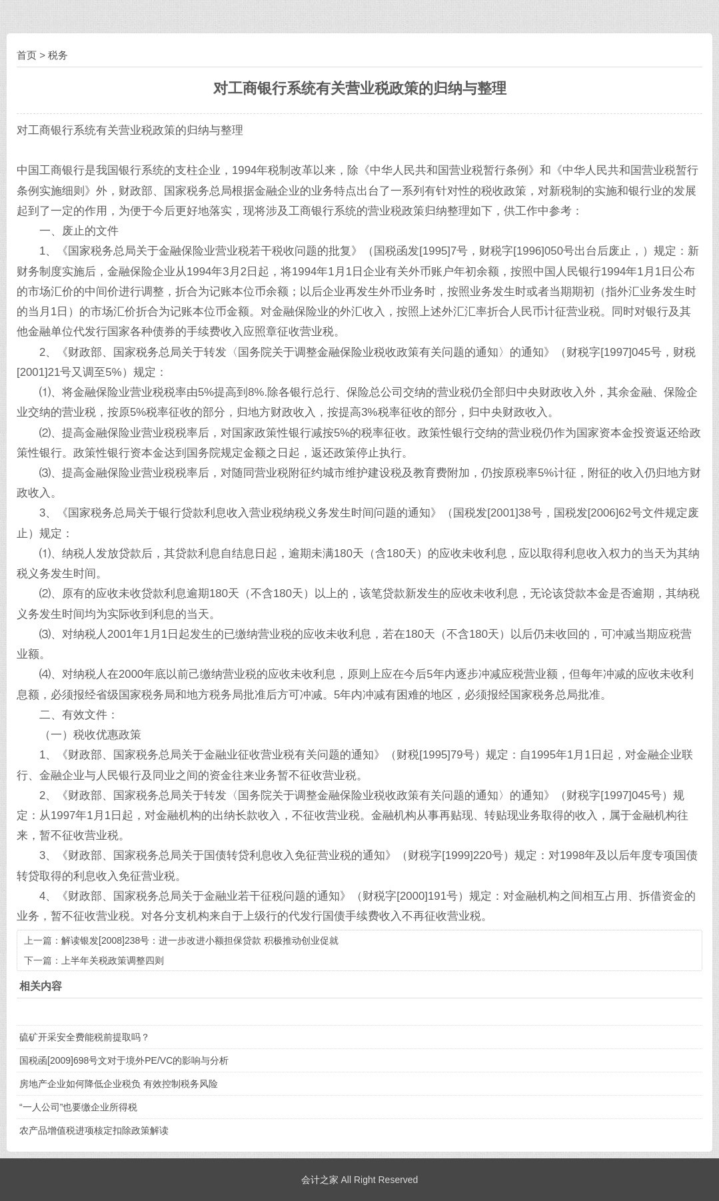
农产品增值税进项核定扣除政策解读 (94, 1130)
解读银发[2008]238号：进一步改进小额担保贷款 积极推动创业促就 (200, 940)
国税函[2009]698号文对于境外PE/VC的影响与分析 (124, 1060)
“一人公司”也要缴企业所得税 (78, 1107)
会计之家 (320, 1179)
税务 (58, 55)
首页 (27, 55)
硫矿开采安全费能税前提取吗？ (84, 1037)
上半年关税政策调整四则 (112, 960)
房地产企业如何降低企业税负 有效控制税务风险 (118, 1083)
